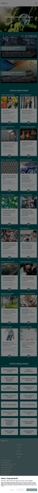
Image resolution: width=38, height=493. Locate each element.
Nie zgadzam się (21, 489)
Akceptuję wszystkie (32, 489)
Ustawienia (12, 489)
